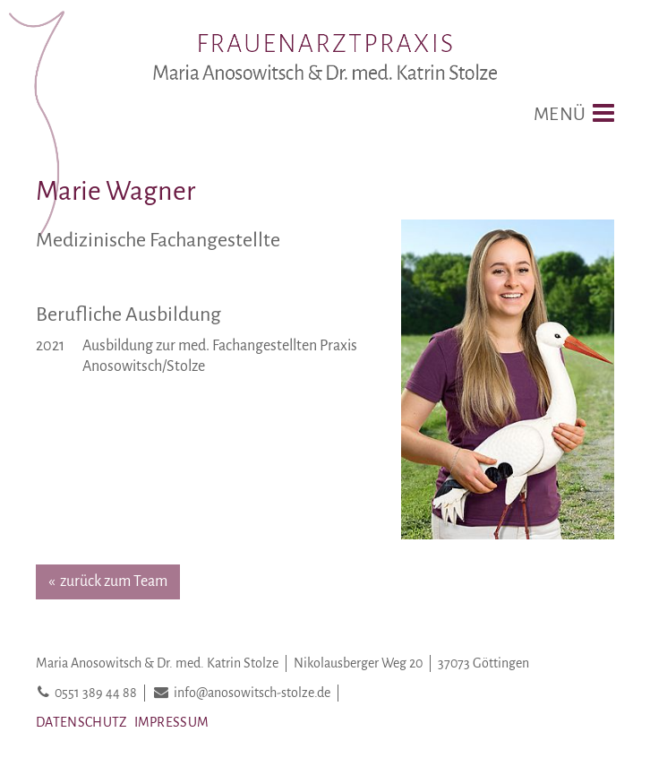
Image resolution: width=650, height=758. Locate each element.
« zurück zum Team (107, 581)
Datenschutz (81, 722)
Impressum (172, 722)
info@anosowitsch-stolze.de (252, 692)
